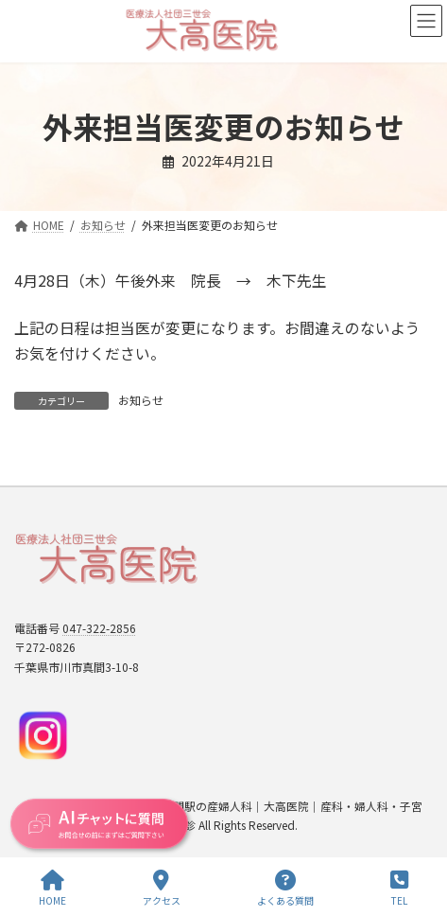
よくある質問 (285, 888)
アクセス (162, 888)
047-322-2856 (99, 628)
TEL (399, 888)
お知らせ (140, 400)
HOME (52, 888)
